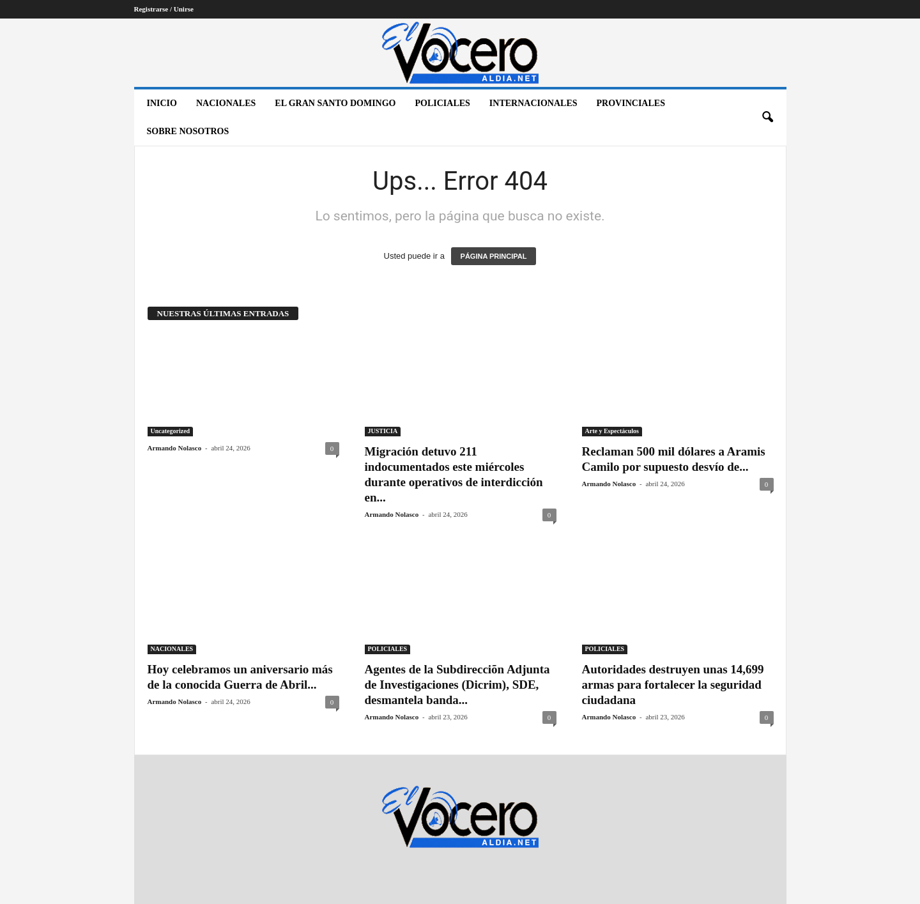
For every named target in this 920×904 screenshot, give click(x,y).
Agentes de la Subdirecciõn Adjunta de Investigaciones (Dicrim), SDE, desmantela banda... (457, 685)
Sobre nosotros (188, 131)
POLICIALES (442, 103)
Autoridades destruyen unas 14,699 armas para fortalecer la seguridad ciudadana (673, 685)
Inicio (162, 103)
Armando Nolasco (175, 448)
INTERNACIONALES (533, 103)
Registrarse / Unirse (164, 9)
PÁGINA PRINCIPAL (494, 256)
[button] (767, 117)
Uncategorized (170, 430)
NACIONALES (226, 103)
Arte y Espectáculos (612, 430)
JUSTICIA (383, 430)
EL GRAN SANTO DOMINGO (335, 103)
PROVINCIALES (631, 103)
